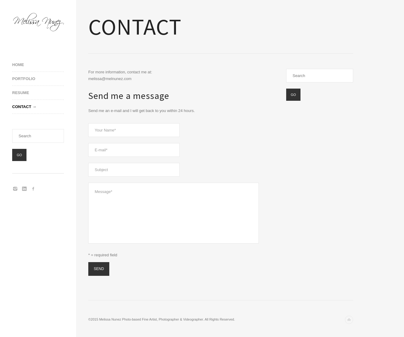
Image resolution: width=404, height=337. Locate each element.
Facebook (33, 189)
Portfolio (23, 78)
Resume (20, 92)
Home (18, 64)
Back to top (349, 320)
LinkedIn (24, 189)
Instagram (15, 189)
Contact (21, 106)
